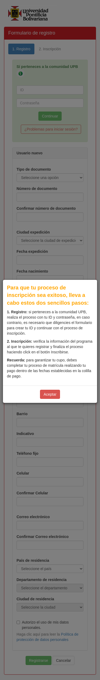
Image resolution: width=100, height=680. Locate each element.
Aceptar (49, 394)
